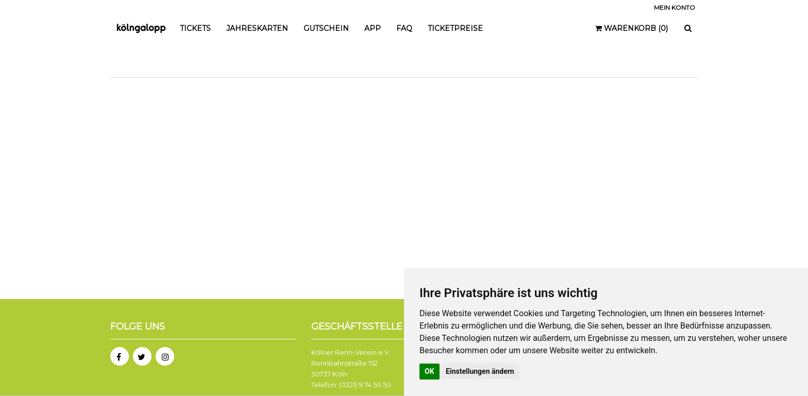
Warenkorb (631, 28)
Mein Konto (674, 7)
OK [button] (429, 371)
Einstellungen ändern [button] (480, 371)
